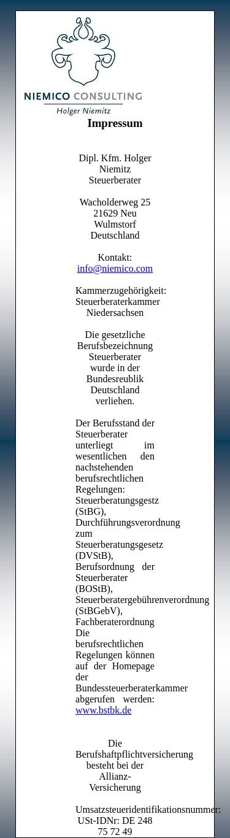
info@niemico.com (115, 268)
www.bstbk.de (103, 710)
